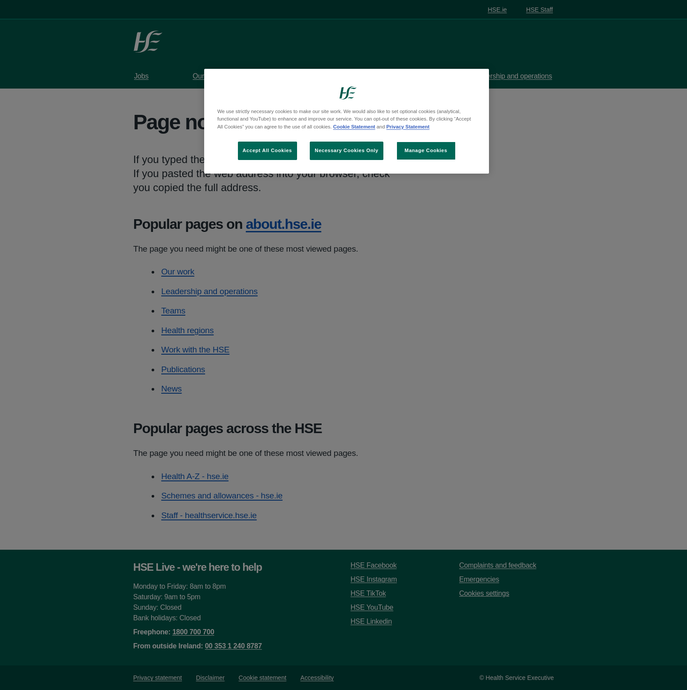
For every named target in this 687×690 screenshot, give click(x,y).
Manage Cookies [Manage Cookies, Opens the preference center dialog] (425, 150)
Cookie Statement (354, 126)
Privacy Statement (408, 126)
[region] (346, 121)
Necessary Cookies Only (346, 150)
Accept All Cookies (267, 150)
